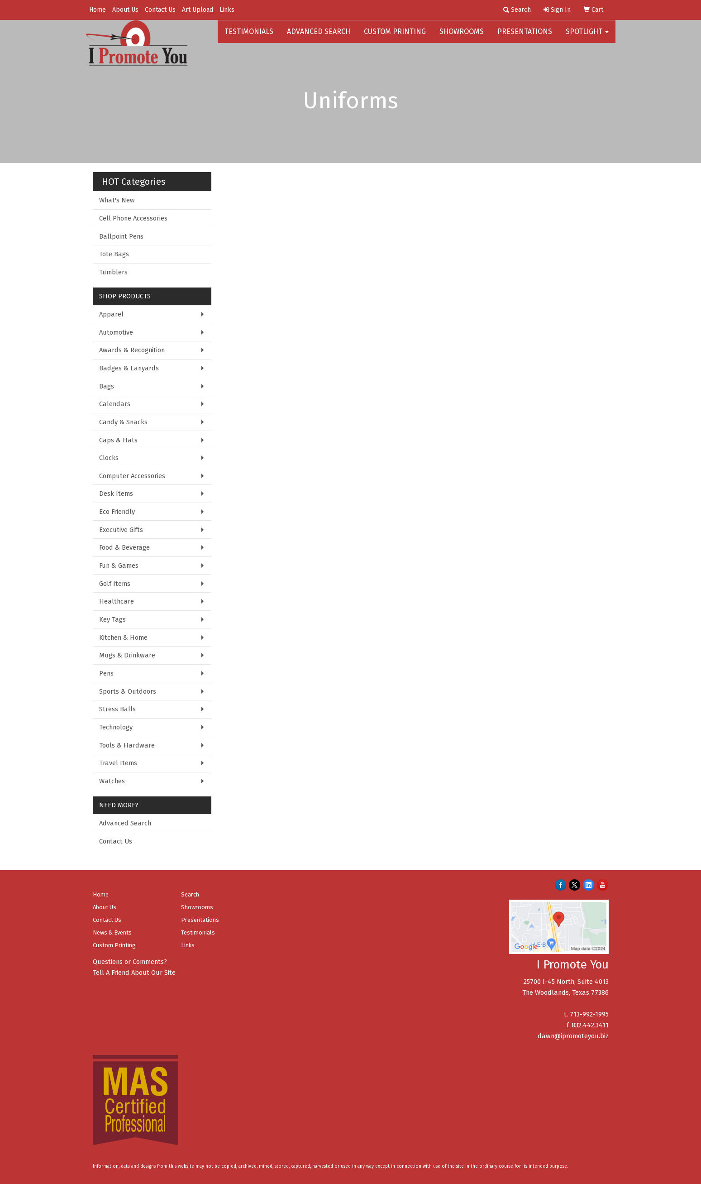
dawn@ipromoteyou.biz (573, 1036)
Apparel (111, 314)
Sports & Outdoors (127, 691)
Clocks (109, 458)
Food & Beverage (124, 547)
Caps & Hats (118, 440)
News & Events (112, 932)
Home (97, 10)
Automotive (116, 332)
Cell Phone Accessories (133, 218)
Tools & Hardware (127, 745)
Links (226, 10)
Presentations (524, 36)
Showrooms (461, 36)
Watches (112, 781)
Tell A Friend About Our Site (134, 972)
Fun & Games (118, 565)
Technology (116, 727)
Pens (106, 673)
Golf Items (114, 584)
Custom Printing (395, 36)
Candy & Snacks (123, 422)
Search (190, 894)
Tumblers (113, 272)
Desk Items (116, 493)
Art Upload (197, 10)
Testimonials (248, 36)
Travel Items (118, 763)
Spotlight (587, 36)
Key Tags (112, 619)
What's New (117, 200)
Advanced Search (318, 36)
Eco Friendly (117, 512)
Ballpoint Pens (121, 236)
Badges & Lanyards (129, 368)
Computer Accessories (132, 476)
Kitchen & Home (123, 637)
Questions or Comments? (130, 962)
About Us (125, 10)
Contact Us (160, 10)
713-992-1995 (589, 1014)
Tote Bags (114, 254)
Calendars (114, 404)
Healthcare (116, 601)
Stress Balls (117, 709)
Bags (106, 386)
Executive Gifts (121, 530)
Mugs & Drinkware (127, 655)
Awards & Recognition (132, 350)
